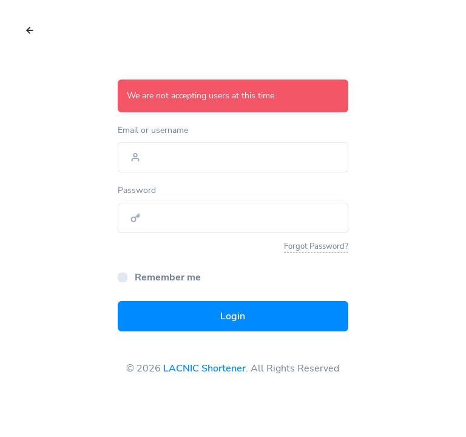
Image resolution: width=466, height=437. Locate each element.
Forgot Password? (316, 246)
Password (137, 190)
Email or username (153, 130)
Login (232, 316)
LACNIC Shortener (204, 368)
